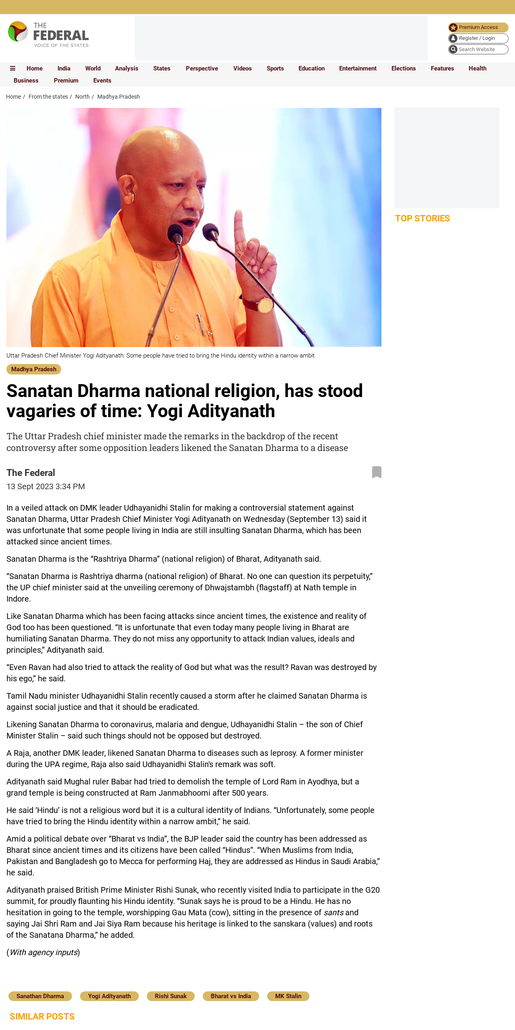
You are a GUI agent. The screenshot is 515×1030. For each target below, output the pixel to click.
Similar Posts (42, 1016)
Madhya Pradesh (33, 369)
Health (477, 68)
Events (102, 80)
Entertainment (358, 68)
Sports (275, 68)
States (162, 68)
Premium (66, 80)
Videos (242, 68)
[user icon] (478, 38)
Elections (403, 68)
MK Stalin (288, 996)
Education (312, 68)
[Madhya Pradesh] (33, 369)
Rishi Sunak (171, 996)
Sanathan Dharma (40, 996)
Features (442, 68)
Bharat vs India (231, 996)
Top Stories (422, 218)
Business (26, 80)
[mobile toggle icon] (12, 68)
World (93, 68)
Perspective (202, 68)
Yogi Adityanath (109, 996)
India (64, 68)
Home (35, 68)
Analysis (126, 68)
